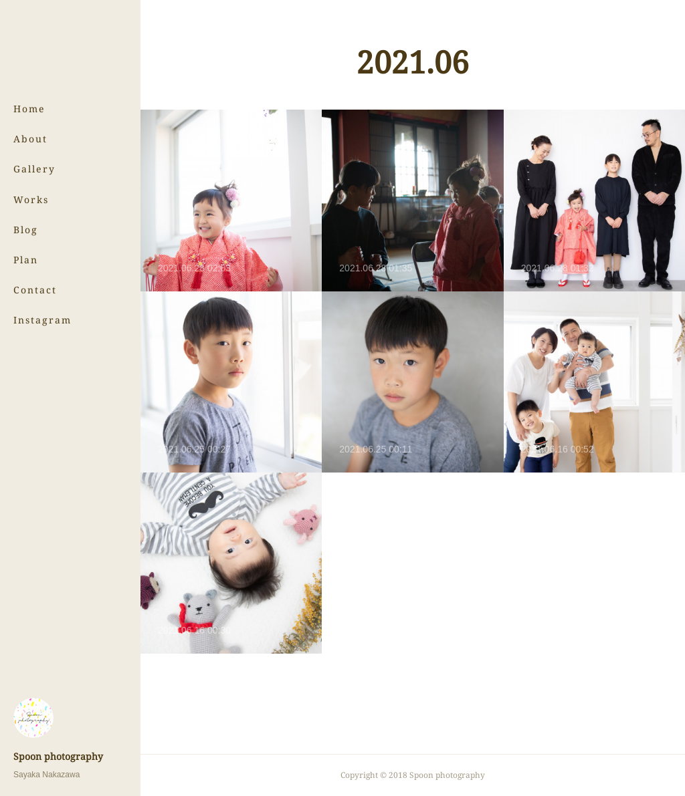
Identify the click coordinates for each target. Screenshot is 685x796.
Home (29, 108)
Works (31, 199)
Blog (25, 229)
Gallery (34, 168)
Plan (25, 259)
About (30, 138)
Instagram (42, 319)
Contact (35, 289)
